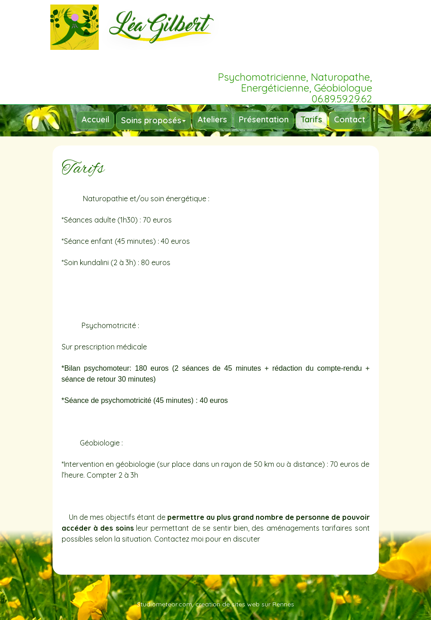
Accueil (95, 119)
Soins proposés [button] (153, 120)
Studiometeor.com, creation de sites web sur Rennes (215, 604)
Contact (349, 119)
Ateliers (212, 119)
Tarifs (311, 119)
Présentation (264, 119)
